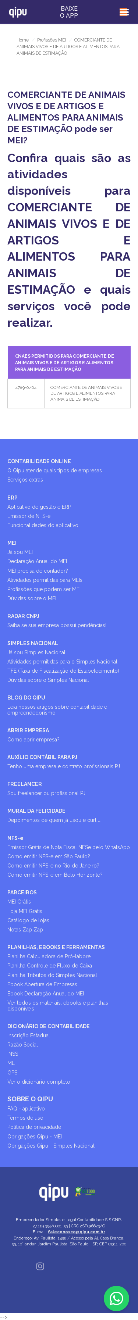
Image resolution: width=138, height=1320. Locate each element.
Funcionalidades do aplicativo (42, 525)
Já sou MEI (20, 552)
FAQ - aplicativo (26, 1109)
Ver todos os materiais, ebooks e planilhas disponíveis (57, 1005)
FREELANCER (24, 784)
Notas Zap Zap (25, 930)
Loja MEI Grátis (24, 911)
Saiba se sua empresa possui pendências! (56, 625)
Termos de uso (25, 1118)
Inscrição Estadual (28, 1035)
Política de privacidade (34, 1127)
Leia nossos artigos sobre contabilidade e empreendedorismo (57, 709)
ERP (12, 498)
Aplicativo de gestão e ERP (39, 507)
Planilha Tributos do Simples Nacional (52, 975)
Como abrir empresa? (33, 740)
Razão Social (22, 1045)
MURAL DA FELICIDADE (36, 811)
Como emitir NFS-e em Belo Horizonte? (55, 875)
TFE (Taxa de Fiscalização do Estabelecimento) (63, 671)
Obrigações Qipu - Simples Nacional (51, 1146)
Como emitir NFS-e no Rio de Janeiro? (53, 866)
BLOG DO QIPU (26, 698)
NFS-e (15, 838)
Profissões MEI (51, 40)
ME (11, 1063)
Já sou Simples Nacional (36, 652)
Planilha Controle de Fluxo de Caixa (49, 966)
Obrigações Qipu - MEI (34, 1137)
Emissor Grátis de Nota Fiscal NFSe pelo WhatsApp (68, 847)
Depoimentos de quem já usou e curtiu (53, 820)
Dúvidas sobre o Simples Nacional (48, 680)
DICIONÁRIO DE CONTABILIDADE (48, 1026)
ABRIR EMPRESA (28, 730)
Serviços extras (25, 480)
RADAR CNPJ (23, 616)
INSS (12, 1054)
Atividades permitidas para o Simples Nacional (62, 662)
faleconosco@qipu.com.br (76, 1232)
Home (23, 40)
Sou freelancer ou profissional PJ (46, 793)
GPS (12, 1073)
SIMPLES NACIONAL (32, 643)
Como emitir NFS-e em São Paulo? (48, 856)
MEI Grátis (19, 902)
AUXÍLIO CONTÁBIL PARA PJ (42, 757)
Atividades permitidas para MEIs (44, 580)
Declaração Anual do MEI (37, 561)
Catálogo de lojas (28, 920)
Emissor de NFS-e (28, 516)
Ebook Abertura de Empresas (42, 984)
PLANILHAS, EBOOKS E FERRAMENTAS (56, 947)
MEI (12, 543)
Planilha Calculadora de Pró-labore (49, 956)
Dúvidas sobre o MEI (31, 598)
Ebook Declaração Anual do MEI (45, 994)
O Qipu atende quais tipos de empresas (54, 470)
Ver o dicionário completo (38, 1082)
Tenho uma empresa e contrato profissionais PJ (63, 766)
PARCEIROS (22, 892)
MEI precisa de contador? (37, 571)
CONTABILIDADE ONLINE (39, 461)
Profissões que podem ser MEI (44, 589)
